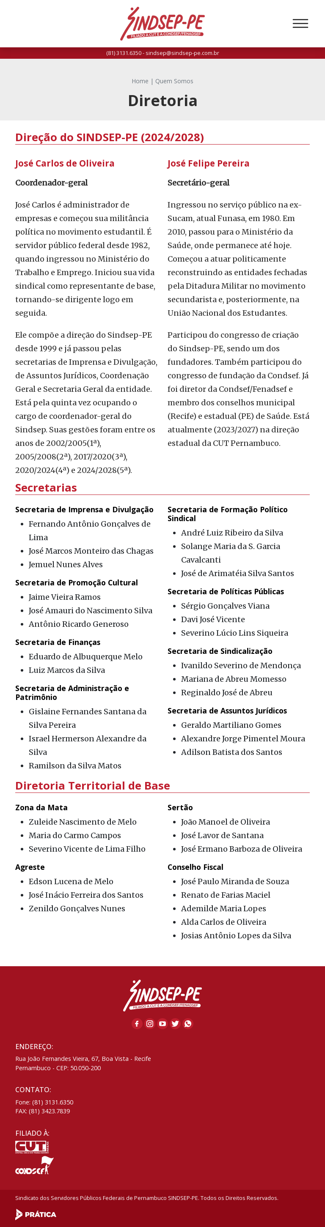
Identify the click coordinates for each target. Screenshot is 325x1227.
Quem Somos (174, 81)
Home (140, 81)
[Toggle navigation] (300, 23)
